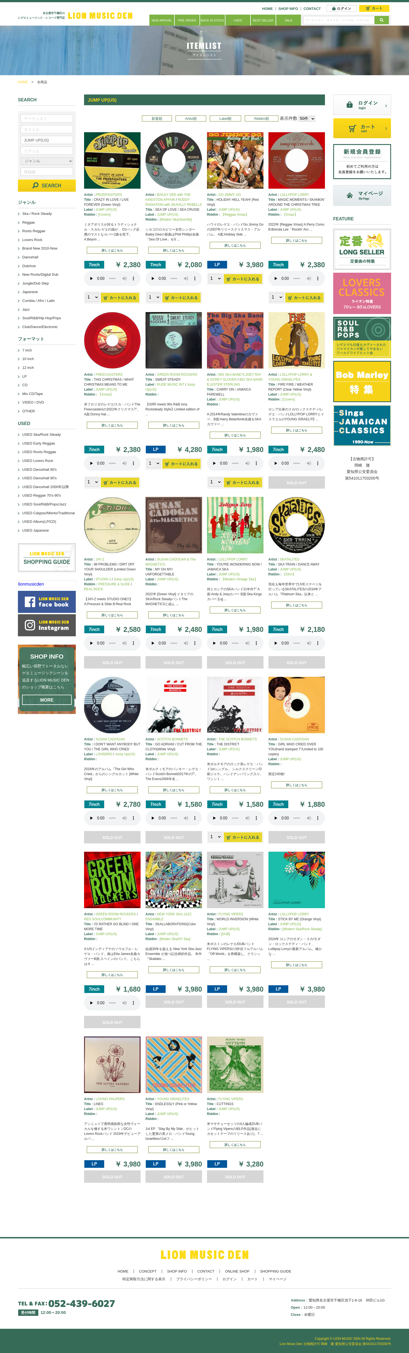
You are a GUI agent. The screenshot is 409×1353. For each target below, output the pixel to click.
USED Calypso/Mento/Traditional (48, 513)
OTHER (28, 411)
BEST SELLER (263, 20)
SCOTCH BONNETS (172, 739)
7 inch (27, 350)
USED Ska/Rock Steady (41, 434)
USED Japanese (35, 530)
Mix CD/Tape (32, 394)
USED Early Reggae (38, 443)
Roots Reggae (33, 231)
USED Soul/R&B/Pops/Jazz (44, 504)
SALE (288, 20)
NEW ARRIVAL (162, 20)
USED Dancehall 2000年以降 (45, 487)
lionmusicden (31, 584)
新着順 (157, 119)
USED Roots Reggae (39, 452)
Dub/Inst (29, 266)
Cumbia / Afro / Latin (38, 301)
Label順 (225, 119)
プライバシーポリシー (194, 1279)
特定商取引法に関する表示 (143, 1279)
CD (25, 385)
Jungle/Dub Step (35, 283)
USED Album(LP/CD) (39, 521)
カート (252, 1279)
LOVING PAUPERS (110, 1099)
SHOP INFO (288, 8)
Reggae (28, 222)
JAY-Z (100, 559)
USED (238, 20)
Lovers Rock (32, 240)
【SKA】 (289, 574)
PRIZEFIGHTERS (109, 195)
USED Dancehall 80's (39, 469)
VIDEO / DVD (33, 402)
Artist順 (191, 119)
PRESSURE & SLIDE (114, 584)
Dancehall (30, 257)
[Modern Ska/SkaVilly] (176, 219)
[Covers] (104, 215)
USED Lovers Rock (37, 461)
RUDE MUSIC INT (170, 384)
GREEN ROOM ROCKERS (177, 375)
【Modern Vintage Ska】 (239, 579)
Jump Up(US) (124, 579)
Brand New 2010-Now (39, 248)
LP (24, 376)
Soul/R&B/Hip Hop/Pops (41, 318)
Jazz (26, 309)
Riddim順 (261, 119)
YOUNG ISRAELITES (173, 1099)
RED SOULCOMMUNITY (102, 919)
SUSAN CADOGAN (110, 739)
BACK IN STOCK (212, 20)
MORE (46, 700)
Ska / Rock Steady (37, 214)
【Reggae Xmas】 (235, 215)
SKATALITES (290, 559)
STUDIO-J (103, 579)
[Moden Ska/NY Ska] (175, 939)
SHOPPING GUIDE (275, 1271)
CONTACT (312, 8)
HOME (267, 8)
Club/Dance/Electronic (40, 327)
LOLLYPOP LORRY (294, 195)
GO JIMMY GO (230, 195)
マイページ (278, 1279)
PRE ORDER (187, 20)
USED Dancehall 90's (39, 478)
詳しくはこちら (112, 250)
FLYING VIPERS (231, 914)
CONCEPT (148, 1271)
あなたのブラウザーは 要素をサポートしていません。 (112, 278)
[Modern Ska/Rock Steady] (302, 929)
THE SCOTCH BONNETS (238, 739)
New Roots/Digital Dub (40, 274)
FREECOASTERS (109, 375)
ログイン (229, 1279)
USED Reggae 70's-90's (41, 495)
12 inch (28, 368)
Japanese (30, 292)
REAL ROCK (93, 589)
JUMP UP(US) (106, 210)
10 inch (28, 359)
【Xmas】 (290, 215)
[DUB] (225, 934)
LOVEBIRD (104, 754)
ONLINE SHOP (237, 1271)
